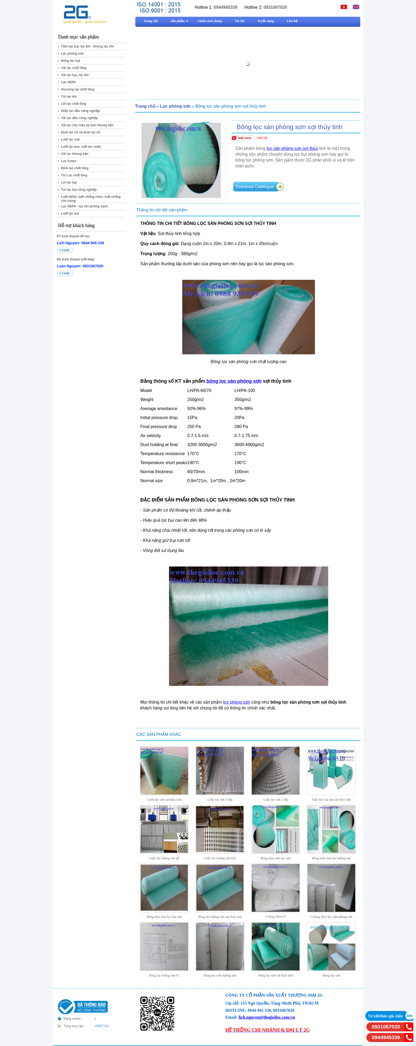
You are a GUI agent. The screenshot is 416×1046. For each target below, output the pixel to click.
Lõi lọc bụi (69, 182)
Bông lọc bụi (70, 61)
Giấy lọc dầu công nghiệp (80, 111)
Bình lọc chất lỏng (75, 168)
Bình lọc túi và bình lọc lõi (80, 132)
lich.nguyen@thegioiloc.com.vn (267, 1017)
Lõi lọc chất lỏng (73, 104)
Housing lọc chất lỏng (77, 89)
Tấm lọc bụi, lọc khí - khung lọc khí (87, 46)
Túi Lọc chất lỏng (74, 175)
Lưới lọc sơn (70, 139)
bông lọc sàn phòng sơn (234, 381)
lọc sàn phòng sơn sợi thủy (292, 148)
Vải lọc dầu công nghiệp (79, 118)
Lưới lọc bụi (70, 213)
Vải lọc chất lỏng (73, 68)
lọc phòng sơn (236, 702)
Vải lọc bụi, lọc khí (75, 75)
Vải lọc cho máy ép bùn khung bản (87, 125)
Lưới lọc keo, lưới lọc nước (81, 147)
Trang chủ (145, 106)
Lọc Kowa (68, 161)
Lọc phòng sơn (72, 53)
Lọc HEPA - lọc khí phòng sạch (84, 206)
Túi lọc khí (69, 96)
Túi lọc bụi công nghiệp (79, 189)
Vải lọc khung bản (74, 154)
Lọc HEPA (68, 82)
